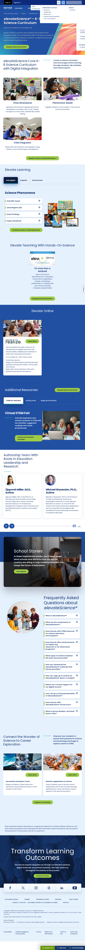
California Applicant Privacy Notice (22, 942)
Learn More (32, 341)
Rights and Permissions (49, 942)
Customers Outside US (34, 912)
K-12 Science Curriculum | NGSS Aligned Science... (31, 931)
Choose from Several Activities (26, 442)
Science (23, 13)
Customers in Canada (50, 912)
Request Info (47, 948)
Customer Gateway (11, 909)
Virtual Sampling (76, 948)
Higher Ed (17, 3)
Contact (74, 8)
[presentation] (6, 531)
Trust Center (73, 909)
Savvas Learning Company (11, 13)
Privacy (38, 941)
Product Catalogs (19, 912)
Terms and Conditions (74, 942)
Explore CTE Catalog (42, 812)
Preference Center (42, 909)
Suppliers (58, 909)
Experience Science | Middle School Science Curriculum (63, 931)
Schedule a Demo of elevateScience (26, 230)
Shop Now (61, 948)
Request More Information (16, 47)
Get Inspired (21, 577)
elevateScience (33, 13)
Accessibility (8, 941)
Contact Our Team (42, 885)
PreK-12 (7, 3)
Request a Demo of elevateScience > (43, 158)
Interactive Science (9, 931)
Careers (27, 909)
